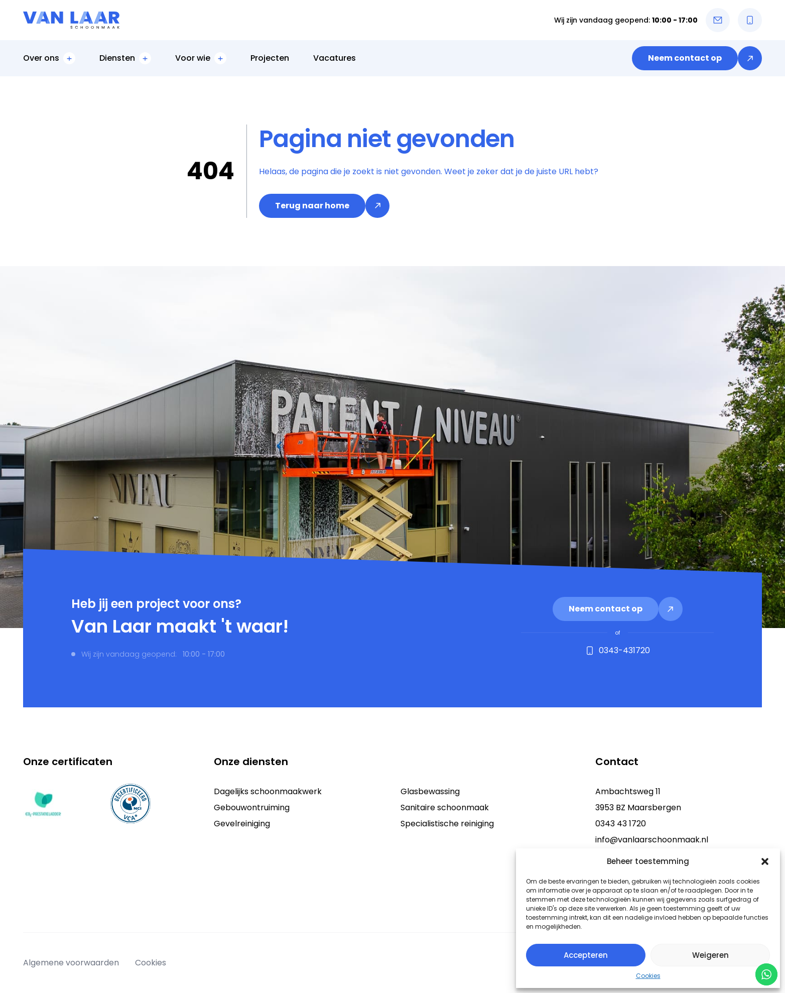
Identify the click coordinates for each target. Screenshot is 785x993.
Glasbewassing (430, 791)
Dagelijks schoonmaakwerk (268, 791)
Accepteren (586, 955)
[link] (697, 58)
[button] (765, 861)
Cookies (648, 975)
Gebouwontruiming (252, 807)
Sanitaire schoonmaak (445, 807)
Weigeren (710, 955)
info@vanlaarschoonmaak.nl (651, 839)
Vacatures (334, 58)
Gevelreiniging (242, 823)
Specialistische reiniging (447, 823)
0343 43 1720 (620, 823)
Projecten (269, 58)
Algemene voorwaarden (71, 962)
